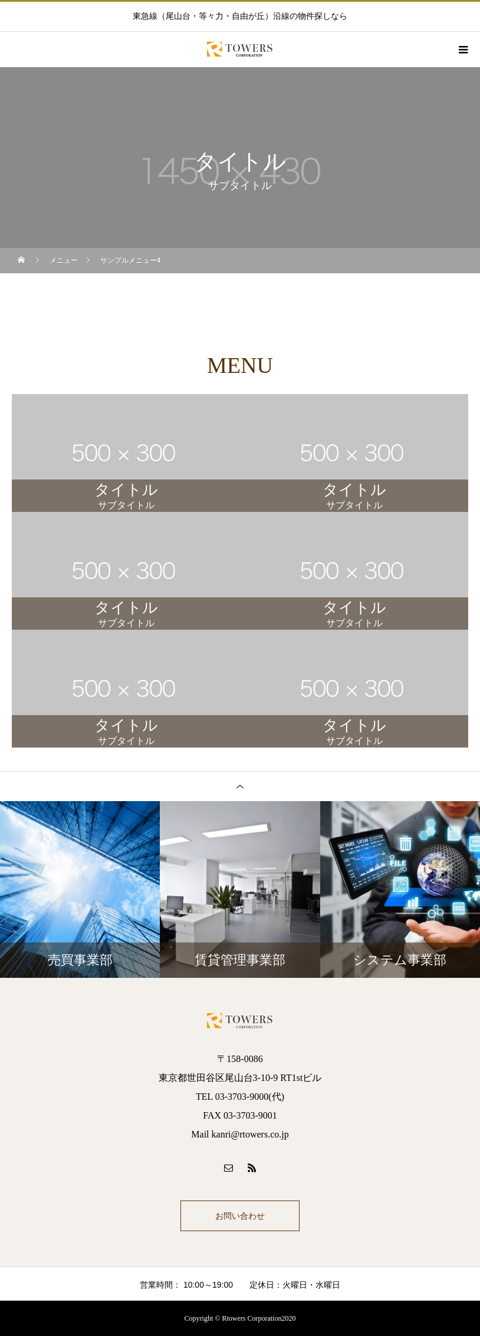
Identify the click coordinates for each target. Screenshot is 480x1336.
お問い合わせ (240, 1216)
